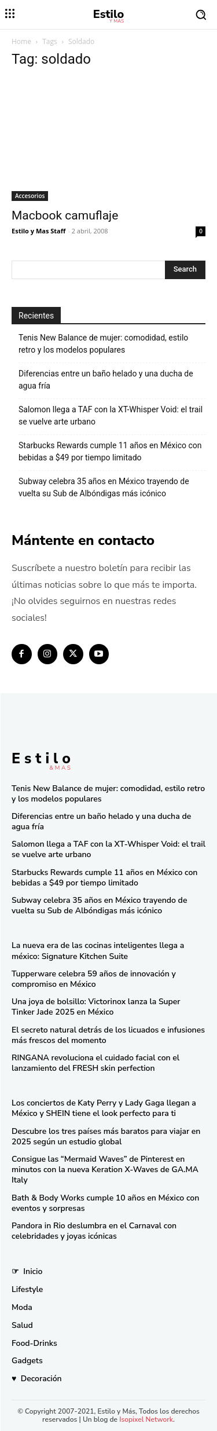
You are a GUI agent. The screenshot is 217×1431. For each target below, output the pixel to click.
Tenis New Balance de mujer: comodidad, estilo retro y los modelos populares (103, 343)
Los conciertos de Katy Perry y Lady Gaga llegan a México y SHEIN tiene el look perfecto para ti (104, 1108)
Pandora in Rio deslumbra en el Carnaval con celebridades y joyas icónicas (94, 1231)
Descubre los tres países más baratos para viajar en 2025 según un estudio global (106, 1136)
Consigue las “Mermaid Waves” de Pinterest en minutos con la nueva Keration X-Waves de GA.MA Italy (105, 1169)
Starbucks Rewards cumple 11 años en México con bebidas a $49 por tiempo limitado (110, 451)
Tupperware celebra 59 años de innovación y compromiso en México (94, 979)
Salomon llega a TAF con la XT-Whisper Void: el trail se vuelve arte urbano (111, 415)
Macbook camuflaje (65, 215)
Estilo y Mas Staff (38, 230)
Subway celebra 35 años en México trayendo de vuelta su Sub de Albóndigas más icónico (104, 487)
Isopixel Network (146, 1419)
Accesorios (30, 196)
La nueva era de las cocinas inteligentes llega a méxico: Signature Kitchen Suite (98, 950)
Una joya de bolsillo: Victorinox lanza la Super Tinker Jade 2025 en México (96, 1007)
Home (21, 41)
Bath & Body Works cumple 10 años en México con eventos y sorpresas (105, 1203)
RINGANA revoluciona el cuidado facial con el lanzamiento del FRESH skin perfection (95, 1063)
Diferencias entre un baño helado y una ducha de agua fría (106, 379)
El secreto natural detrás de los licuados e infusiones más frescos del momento (108, 1035)
